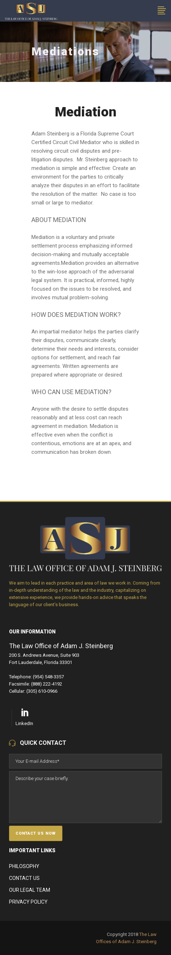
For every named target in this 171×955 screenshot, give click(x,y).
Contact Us (24, 878)
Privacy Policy (28, 902)
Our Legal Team (29, 890)
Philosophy (24, 866)
